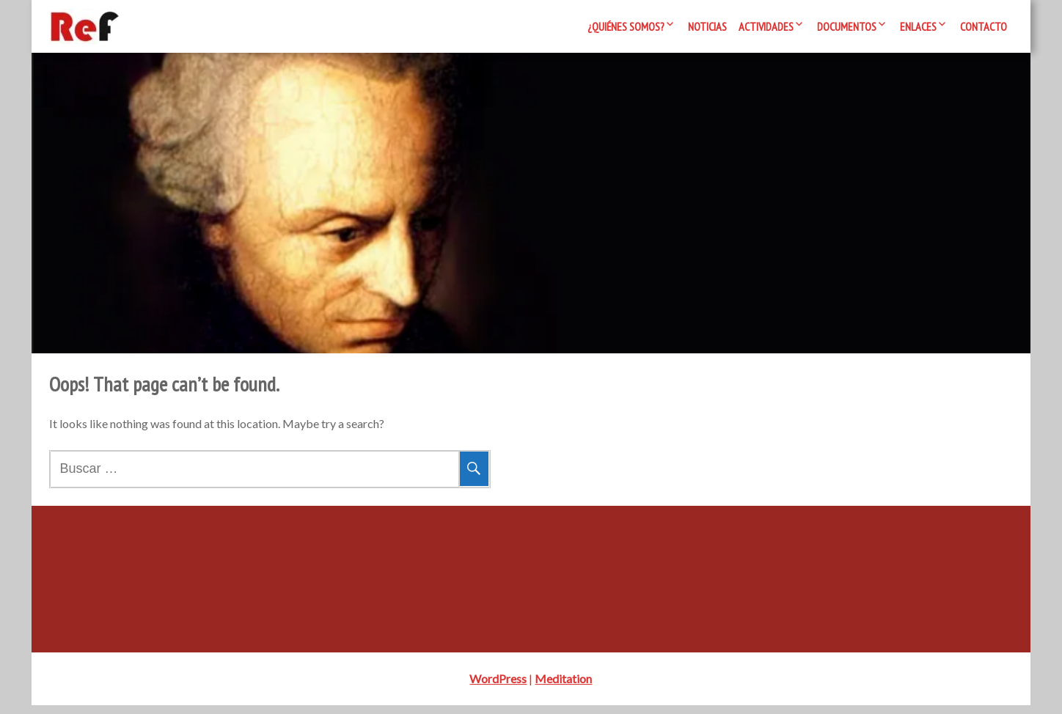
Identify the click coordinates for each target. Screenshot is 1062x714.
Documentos (846, 26)
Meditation (563, 687)
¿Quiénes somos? (625, 26)
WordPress (498, 687)
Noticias (707, 26)
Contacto (983, 26)
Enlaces (918, 26)
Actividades (766, 26)
